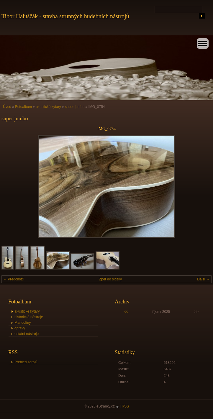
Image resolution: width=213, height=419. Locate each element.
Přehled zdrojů (25, 362)
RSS (125, 406)
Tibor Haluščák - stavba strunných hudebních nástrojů (65, 16)
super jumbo (74, 107)
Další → (203, 279)
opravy (19, 328)
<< (126, 312)
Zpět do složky (110, 279)
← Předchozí (13, 279)
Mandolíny (22, 323)
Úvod (7, 107)
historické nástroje (28, 317)
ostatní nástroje (26, 334)
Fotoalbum (23, 107)
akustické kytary (48, 107)
